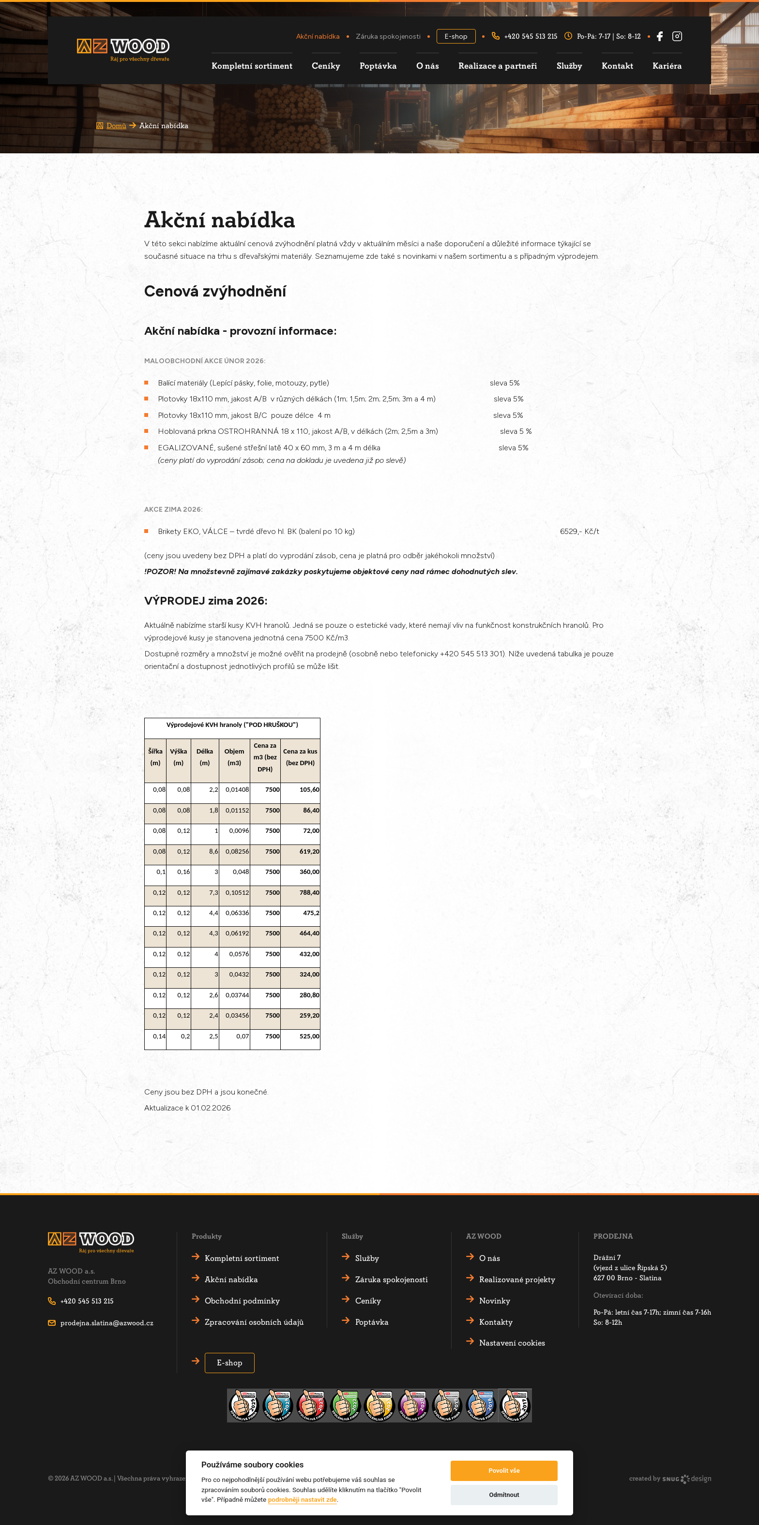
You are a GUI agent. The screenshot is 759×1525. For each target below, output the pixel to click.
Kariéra (667, 66)
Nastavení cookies (513, 1342)
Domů (116, 125)
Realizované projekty (518, 1279)
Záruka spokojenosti (388, 36)
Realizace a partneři (497, 66)
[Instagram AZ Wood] (677, 37)
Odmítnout (504, 1494)
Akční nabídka (318, 36)
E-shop (456, 36)
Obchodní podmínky (242, 1300)
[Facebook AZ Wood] (660, 37)
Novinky (495, 1300)
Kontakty (496, 1322)
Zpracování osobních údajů (254, 1322)
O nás (427, 66)
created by (670, 1479)
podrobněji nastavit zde (302, 1499)
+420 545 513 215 (525, 36)
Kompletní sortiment (252, 66)
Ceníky (326, 66)
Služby (569, 66)
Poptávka (378, 66)
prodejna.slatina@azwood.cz (100, 1322)
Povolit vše (503, 1470)
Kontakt (617, 66)
